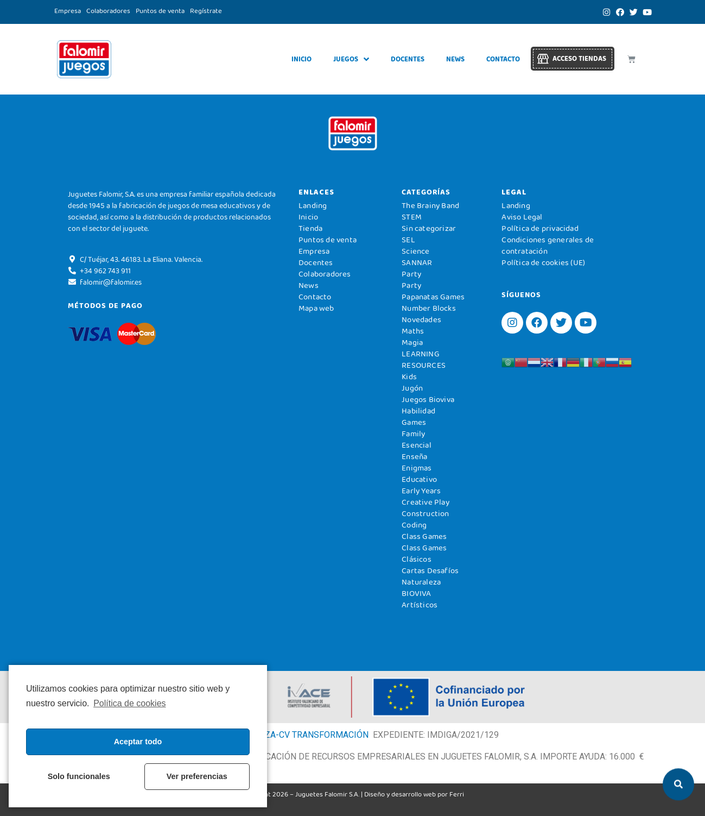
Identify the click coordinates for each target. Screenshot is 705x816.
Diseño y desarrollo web (400, 794)
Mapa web (316, 308)
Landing (312, 205)
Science (415, 251)
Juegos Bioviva (428, 399)
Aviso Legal (521, 217)
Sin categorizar (429, 228)
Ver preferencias (197, 776)
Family (413, 434)
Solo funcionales (79, 776)
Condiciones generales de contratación (547, 245)
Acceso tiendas (579, 58)
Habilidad (418, 411)
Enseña (414, 456)
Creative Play (425, 502)
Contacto (503, 59)
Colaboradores (108, 10)
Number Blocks (429, 308)
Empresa (67, 10)
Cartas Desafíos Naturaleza (430, 576)
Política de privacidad (539, 228)
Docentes (407, 59)
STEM (412, 217)
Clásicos (416, 559)
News (455, 59)
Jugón (412, 388)
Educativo (419, 479)
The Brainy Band (430, 205)
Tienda (310, 228)
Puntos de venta (160, 10)
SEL (408, 240)
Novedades (421, 319)
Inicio (301, 59)
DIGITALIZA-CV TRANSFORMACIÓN (300, 735)
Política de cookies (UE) (543, 262)
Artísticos (419, 605)
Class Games (424, 536)
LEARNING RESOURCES (424, 359)
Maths (413, 331)
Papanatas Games (433, 297)
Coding (414, 525)
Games (414, 422)
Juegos (351, 59)
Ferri (456, 794)
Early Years (421, 491)
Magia (412, 342)
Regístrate (206, 10)
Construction (425, 513)
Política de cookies (129, 703)
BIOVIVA (416, 593)
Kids (409, 376)
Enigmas (416, 468)
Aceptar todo (138, 741)
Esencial (416, 445)
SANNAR (417, 262)
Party (411, 274)
